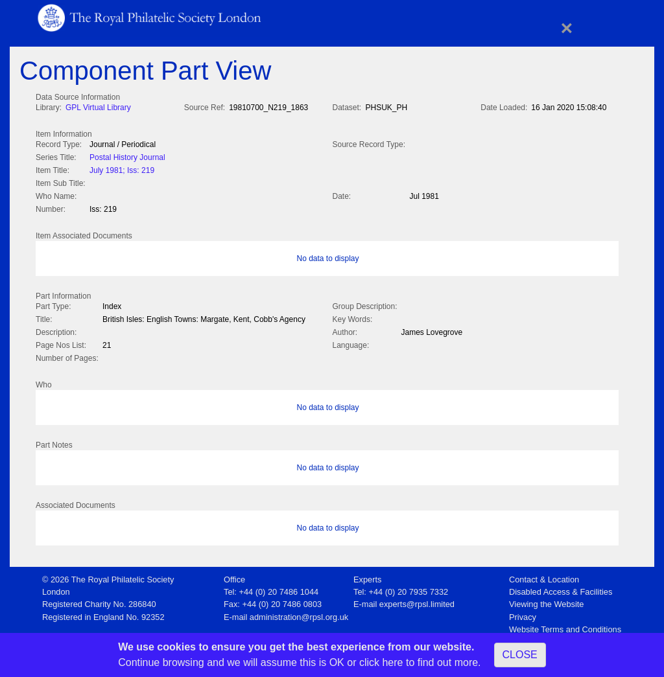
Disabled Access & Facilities (560, 588)
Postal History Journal (127, 156)
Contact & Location (544, 575)
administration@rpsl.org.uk (299, 613)
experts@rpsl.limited (417, 600)
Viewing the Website (546, 600)
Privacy (522, 613)
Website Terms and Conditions (565, 625)
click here (381, 662)
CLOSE (520, 654)
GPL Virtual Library (98, 107)
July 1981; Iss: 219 (121, 169)
